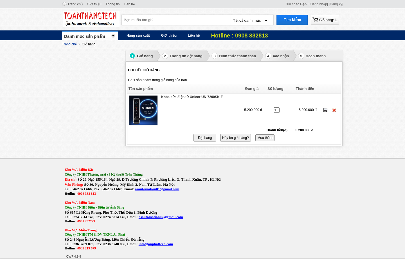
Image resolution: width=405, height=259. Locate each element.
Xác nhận (277, 56)
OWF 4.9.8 (73, 256)
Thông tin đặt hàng (182, 56)
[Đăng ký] (336, 4)
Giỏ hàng (141, 56)
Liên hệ (129, 4)
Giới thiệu (94, 4)
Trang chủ (75, 4)
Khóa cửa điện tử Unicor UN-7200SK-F (192, 97)
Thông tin (112, 4)
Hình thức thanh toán (234, 56)
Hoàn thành (312, 56)
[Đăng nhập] (318, 4)
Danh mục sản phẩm (84, 36)
